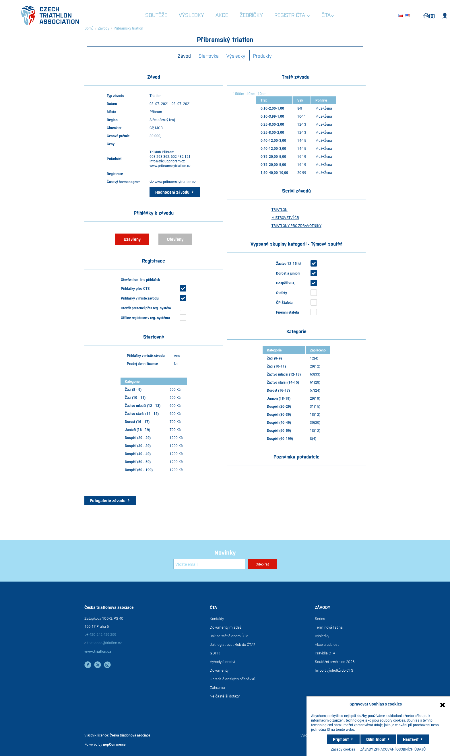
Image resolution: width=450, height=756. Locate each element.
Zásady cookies (343, 749)
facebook (87, 664)
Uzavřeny (132, 239)
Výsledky (235, 56)
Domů (89, 28)
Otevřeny (175, 239)
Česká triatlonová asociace (130, 735)
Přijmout (341, 739)
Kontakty (217, 618)
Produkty (262, 56)
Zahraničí (217, 687)
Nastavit (410, 739)
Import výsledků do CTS (334, 670)
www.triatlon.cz (97, 651)
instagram (107, 664)
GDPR (215, 653)
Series (320, 618)
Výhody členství (222, 661)
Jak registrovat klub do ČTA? (232, 644)
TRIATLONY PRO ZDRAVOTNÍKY (296, 225)
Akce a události (327, 644)
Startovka (209, 56)
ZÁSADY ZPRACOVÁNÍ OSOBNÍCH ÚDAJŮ (393, 749)
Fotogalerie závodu (107, 500)
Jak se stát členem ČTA (229, 635)
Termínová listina (329, 627)
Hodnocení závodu (172, 192)
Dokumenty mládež (225, 627)
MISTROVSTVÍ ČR (285, 217)
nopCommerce (114, 744)
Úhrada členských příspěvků (232, 678)
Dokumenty (219, 670)
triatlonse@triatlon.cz (104, 642)
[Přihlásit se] (209, 564)
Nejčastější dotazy (225, 696)
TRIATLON (279, 209)
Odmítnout (375, 739)
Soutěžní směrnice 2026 (334, 661)
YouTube (97, 664)
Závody (103, 28)
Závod (184, 56)
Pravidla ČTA (325, 653)
